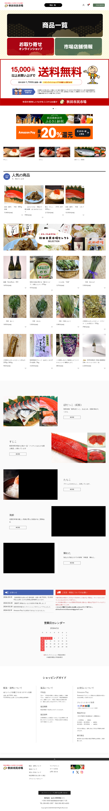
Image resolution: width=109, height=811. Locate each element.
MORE (72, 417)
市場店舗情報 (100, 5)
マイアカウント (54, 766)
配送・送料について (35, 766)
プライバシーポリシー (36, 779)
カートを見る (54, 768)
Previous (3, 152)
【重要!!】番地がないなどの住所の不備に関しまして (30, 603)
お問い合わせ (54, 771)
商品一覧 (53, 5)
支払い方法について (35, 772)
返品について (33, 769)
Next (105, 152)
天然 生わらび (89, 282)
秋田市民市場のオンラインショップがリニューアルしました (32, 607)
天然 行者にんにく (63, 321)
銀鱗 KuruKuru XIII (10, 282)
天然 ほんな (35, 321)
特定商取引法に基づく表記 (37, 775)
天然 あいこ (8, 321)
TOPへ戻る (54, 759)
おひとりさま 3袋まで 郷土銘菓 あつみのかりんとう (34, 209)
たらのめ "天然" (62, 282)
